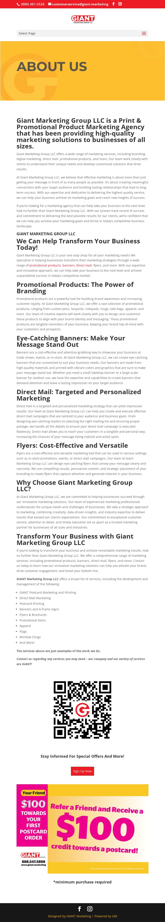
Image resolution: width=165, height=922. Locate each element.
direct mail (84, 265)
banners (69, 265)
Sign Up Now (82, 771)
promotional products (45, 265)
